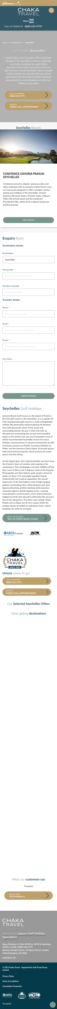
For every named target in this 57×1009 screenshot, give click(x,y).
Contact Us (9, 957)
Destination (7, 253)
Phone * (6, 340)
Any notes (7, 359)
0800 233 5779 (25, 947)
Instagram (44, 958)
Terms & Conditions (10, 981)
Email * (5, 323)
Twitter (31, 958)
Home (4, 42)
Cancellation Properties (12, 986)
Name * (5, 307)
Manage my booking (50, 26)
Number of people (10, 286)
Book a (27, 105)
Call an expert (27, 95)
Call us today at (23, 26)
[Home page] (28, 11)
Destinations (16, 42)
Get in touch (53, 1005)
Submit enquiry (28, 396)
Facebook (25, 958)
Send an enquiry (25, 518)
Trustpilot (18, 533)
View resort (28, 220)
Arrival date (7, 269)
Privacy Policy (8, 976)
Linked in (38, 958)
